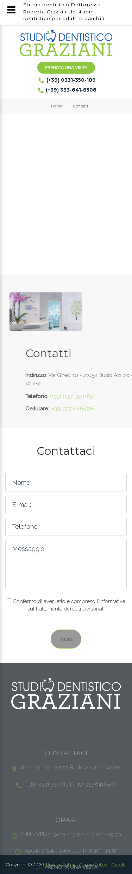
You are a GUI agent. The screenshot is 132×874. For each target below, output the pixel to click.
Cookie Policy (93, 864)
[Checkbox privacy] (9, 601)
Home (56, 106)
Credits (119, 864)
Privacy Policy (60, 864)
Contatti (80, 106)
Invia (66, 639)
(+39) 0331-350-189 (71, 80)
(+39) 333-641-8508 (71, 90)
